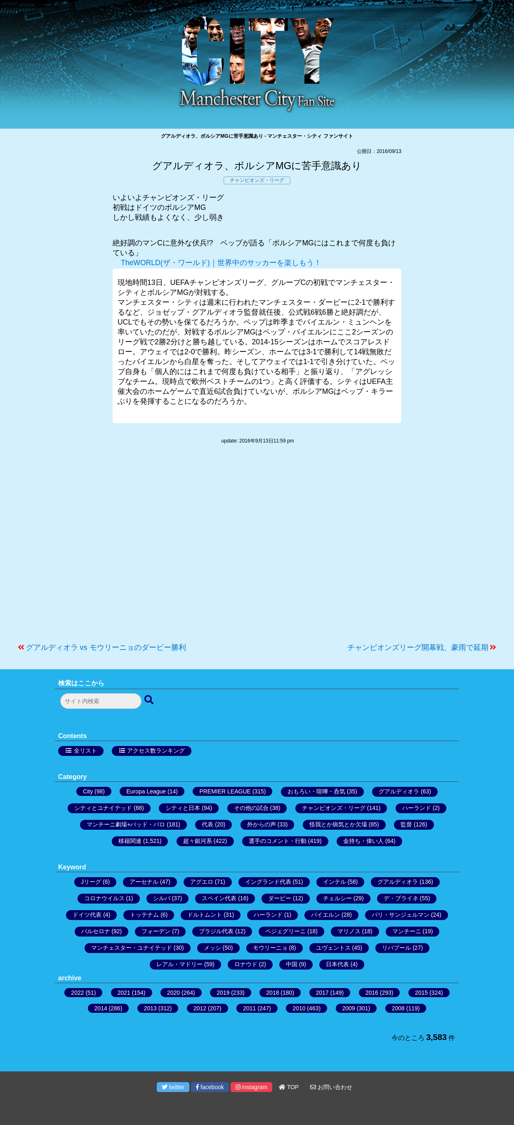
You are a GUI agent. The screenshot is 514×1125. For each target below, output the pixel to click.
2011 (249, 1008)
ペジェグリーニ (285, 931)
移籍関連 (129, 841)
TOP (289, 1087)
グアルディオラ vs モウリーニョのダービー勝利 (106, 647)
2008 (398, 1008)
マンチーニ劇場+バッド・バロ (126, 824)
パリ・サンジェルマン (400, 914)
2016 (371, 992)
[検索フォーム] (100, 701)
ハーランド (416, 808)
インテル (334, 881)
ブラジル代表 (216, 931)
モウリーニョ (270, 947)
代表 (207, 824)
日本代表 (337, 964)
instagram (251, 1087)
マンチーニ (406, 931)
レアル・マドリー (179, 964)
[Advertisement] (257, 547)
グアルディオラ (399, 791)
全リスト (85, 750)
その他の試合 (251, 808)
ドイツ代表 (87, 914)
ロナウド (245, 964)
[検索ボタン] (149, 700)
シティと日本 (182, 808)
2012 (199, 1008)
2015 (421, 992)
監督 (406, 824)
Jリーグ (91, 881)
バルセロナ (95, 931)
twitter (173, 1087)
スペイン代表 (219, 898)
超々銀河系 (197, 841)
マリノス (349, 931)
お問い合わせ (331, 1087)
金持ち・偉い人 (363, 841)
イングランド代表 (268, 881)
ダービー (279, 898)
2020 (173, 992)
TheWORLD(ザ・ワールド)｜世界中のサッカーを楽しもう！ (221, 263)
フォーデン (155, 931)
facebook (210, 1087)
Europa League (146, 791)
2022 (77, 992)
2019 (223, 992)
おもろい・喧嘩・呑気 (316, 791)
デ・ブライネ (401, 898)
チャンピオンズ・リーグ (257, 180)
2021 (124, 992)
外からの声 (261, 824)
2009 (348, 1008)
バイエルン (325, 914)
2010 (298, 1008)
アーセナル (144, 881)
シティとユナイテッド (103, 808)
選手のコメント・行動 (278, 841)
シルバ (161, 898)
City (88, 791)
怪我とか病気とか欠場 (338, 824)
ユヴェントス (333, 947)
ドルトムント (204, 914)
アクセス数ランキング (156, 750)
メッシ (212, 947)
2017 (322, 992)
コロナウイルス (104, 898)
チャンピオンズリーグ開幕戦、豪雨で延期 (417, 647)
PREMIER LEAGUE (224, 791)
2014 (100, 1008)
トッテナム (144, 914)
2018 (272, 992)
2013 (150, 1008)
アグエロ (201, 881)
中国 (291, 964)
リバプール (396, 947)
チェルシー (337, 898)
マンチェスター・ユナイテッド (131, 947)
